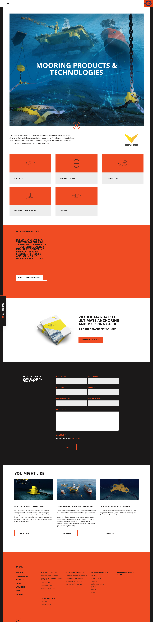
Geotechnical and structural (74, 581)
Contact (20, 594)
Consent (61, 435)
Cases (18, 584)
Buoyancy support (96, 578)
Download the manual (91, 340)
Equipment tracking (46, 604)
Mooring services (49, 573)
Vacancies (20, 587)
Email (91, 388)
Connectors (94, 581)
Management (22, 576)
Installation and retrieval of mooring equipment (51, 579)
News (18, 591)
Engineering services (75, 573)
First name (61, 376)
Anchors (93, 576)
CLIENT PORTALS (48, 599)
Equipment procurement (48, 588)
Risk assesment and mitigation (74, 578)
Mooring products (99, 573)
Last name (93, 376)
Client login (44, 601)
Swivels (93, 592)
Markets (20, 580)
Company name (63, 399)
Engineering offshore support (74, 584)
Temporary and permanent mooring (76, 576)
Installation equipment (97, 584)
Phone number (94, 399)
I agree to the (69, 438)
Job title (60, 388)
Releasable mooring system (124, 573)
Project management (72, 587)
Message (61, 410)
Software (93, 590)
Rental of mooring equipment (49, 576)
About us (20, 573)
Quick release (95, 587)
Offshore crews (45, 582)
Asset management (46, 585)
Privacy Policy (75, 438)
